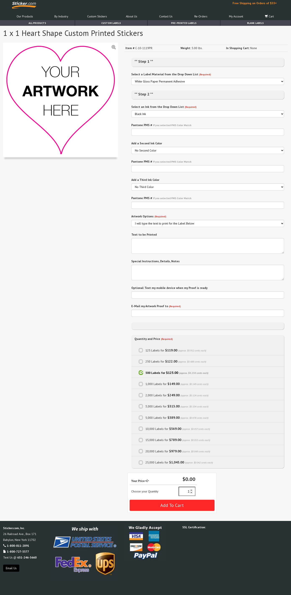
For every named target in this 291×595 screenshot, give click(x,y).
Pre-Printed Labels (183, 23)
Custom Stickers (97, 16)
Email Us (11, 568)
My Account (236, 16)
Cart (269, 16)
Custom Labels (111, 23)
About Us (131, 16)
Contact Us (165, 16)
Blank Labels (255, 23)
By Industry (61, 16)
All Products (37, 23)
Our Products (25, 16)
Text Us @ (20, 557)
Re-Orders (200, 16)
